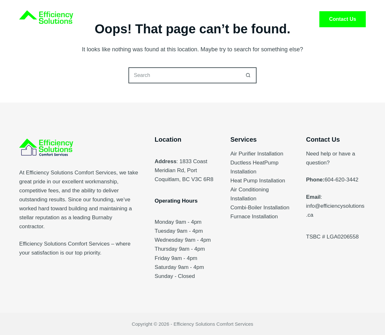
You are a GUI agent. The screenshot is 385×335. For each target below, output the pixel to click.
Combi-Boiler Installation (259, 208)
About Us (197, 19)
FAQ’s (238, 19)
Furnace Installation (254, 217)
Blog (273, 19)
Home (111, 19)
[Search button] (249, 75)
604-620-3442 (341, 180)
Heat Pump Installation (257, 181)
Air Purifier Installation (256, 154)
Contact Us (342, 19)
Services (152, 19)
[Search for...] (184, 75)
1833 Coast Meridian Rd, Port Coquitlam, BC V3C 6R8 (184, 170)
